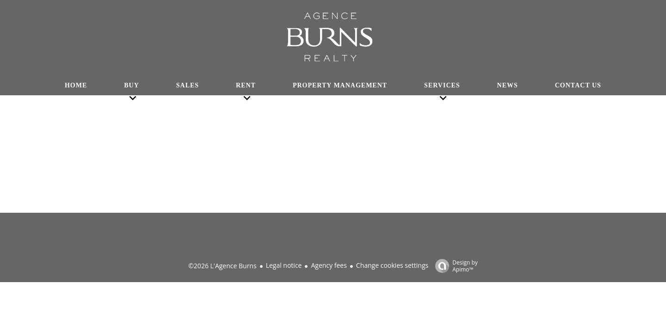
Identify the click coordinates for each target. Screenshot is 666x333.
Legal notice (284, 265)
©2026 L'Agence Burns (222, 265)
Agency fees (328, 265)
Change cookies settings (392, 265)
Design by (454, 266)
